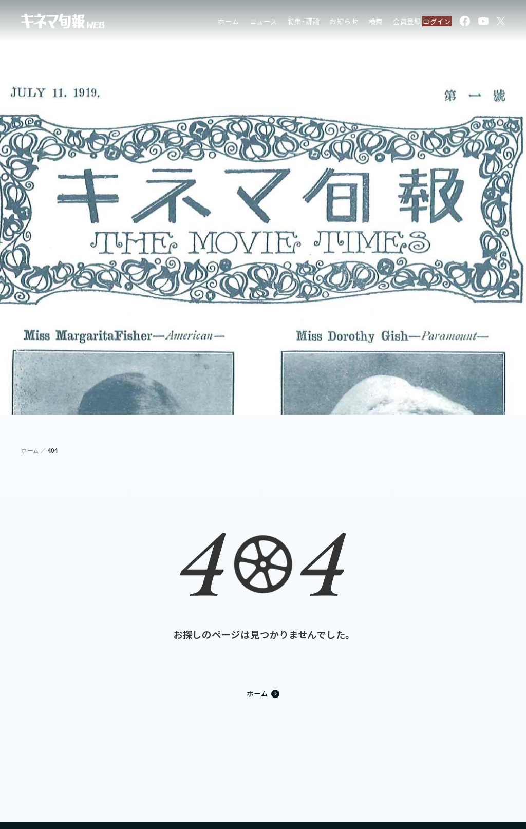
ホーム (208, 22)
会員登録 (386, 22)
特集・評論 (283, 22)
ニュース (243, 22)
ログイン (431, 22)
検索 (355, 22)
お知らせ (324, 22)
